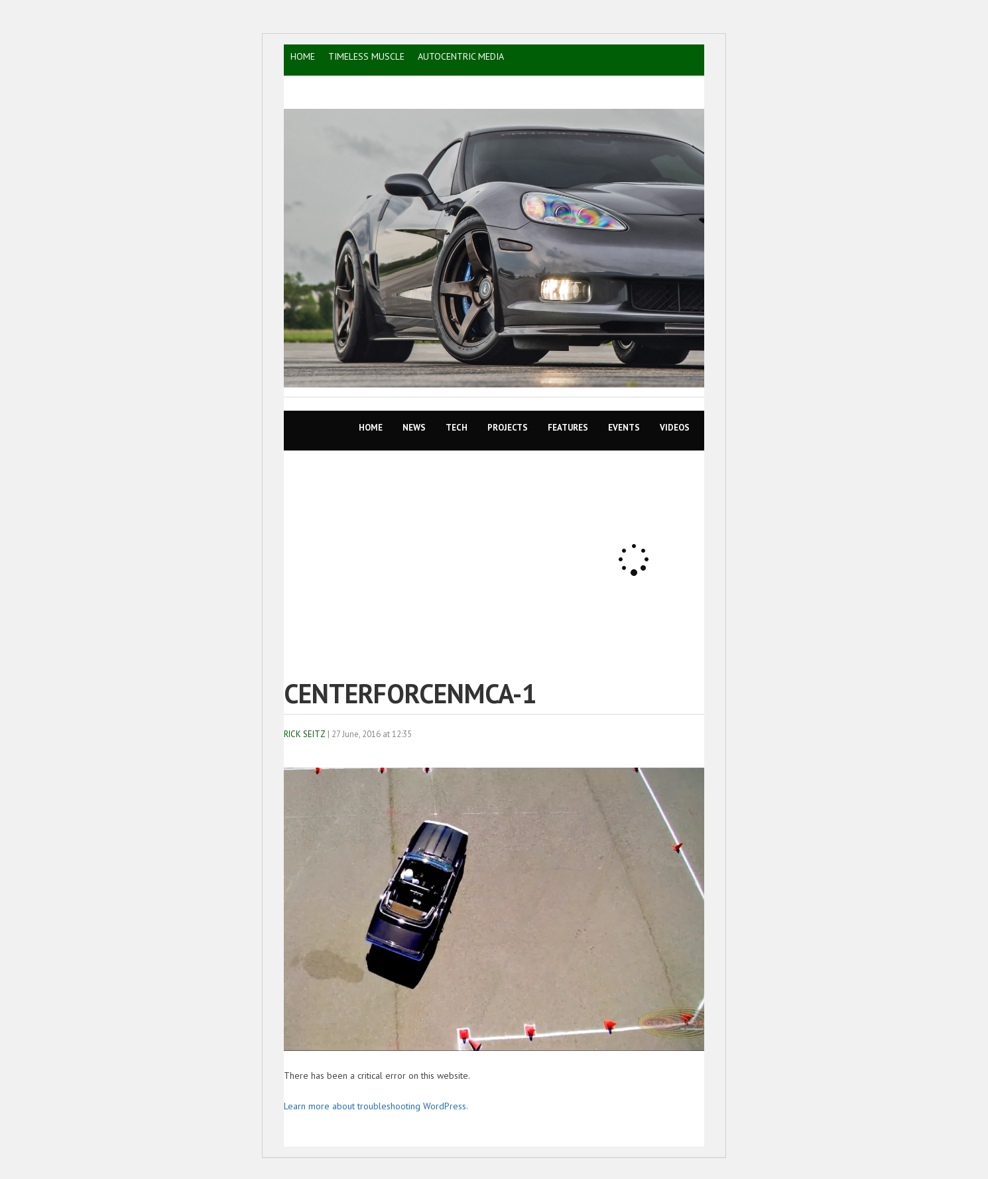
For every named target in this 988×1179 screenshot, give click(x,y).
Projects (507, 427)
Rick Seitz (305, 734)
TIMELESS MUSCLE (366, 56)
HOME (302, 56)
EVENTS (624, 427)
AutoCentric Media (461, 56)
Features (568, 427)
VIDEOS (675, 427)
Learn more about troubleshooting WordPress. (376, 1106)
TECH (456, 427)
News (414, 427)
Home (371, 427)
